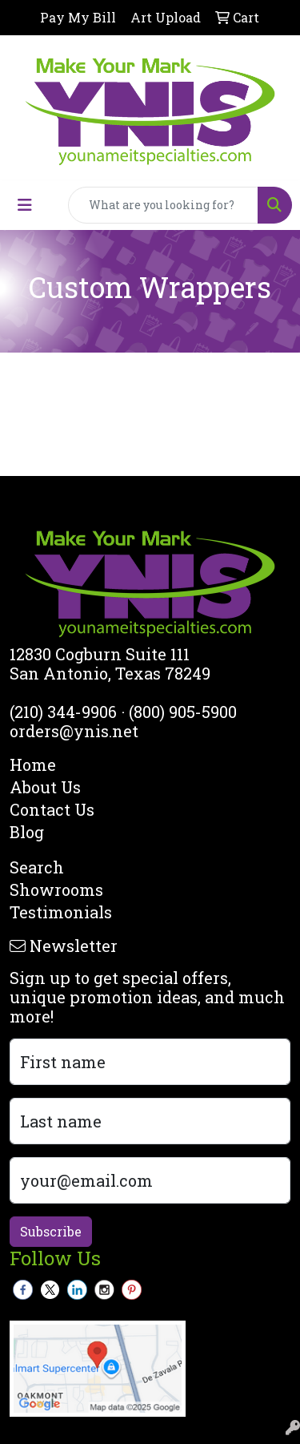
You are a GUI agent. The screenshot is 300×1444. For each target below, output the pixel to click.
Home (33, 764)
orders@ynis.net (74, 730)
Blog (27, 831)
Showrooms (56, 889)
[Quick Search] (163, 205)
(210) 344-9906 (63, 711)
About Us (45, 786)
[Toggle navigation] (25, 204)
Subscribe (51, 1231)
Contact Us (52, 809)
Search (37, 867)
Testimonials (61, 911)
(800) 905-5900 (183, 711)
